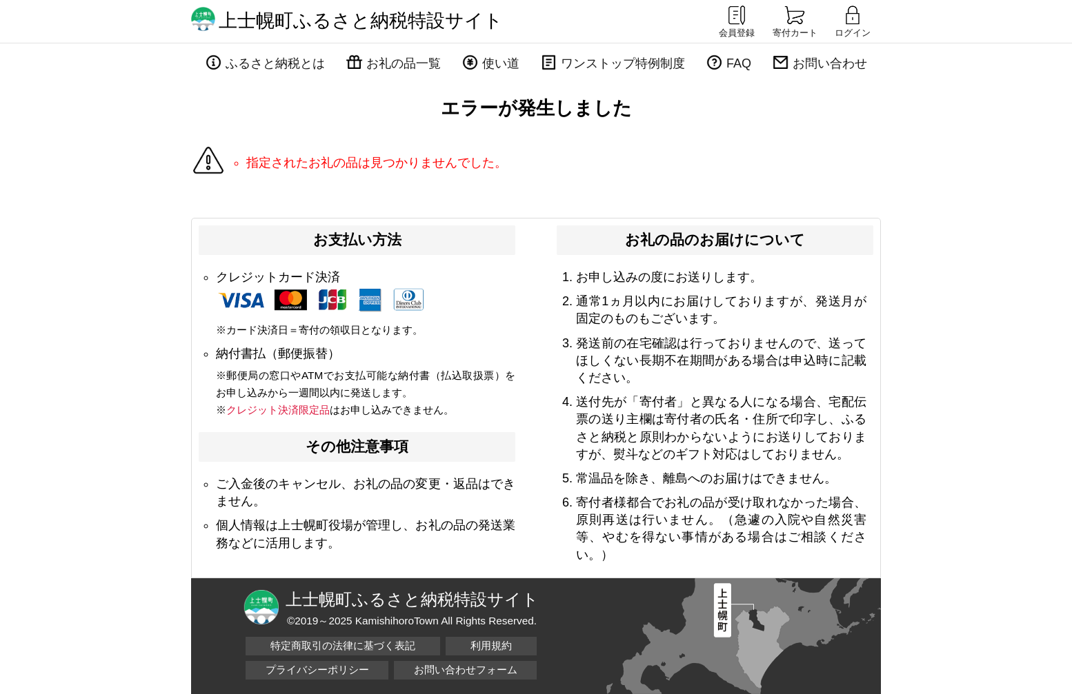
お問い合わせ (830, 63)
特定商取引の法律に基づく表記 (342, 645)
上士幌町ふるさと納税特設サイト (361, 20)
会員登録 (737, 20)
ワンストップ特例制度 (623, 63)
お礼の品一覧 (403, 63)
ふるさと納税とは (275, 63)
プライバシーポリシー (317, 669)
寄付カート (795, 20)
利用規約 (491, 645)
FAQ (738, 63)
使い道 (500, 63)
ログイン (853, 20)
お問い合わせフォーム (465, 669)
